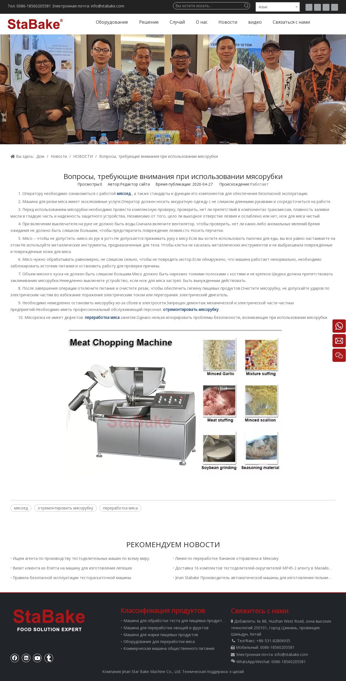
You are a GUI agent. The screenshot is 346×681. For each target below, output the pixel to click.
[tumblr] (309, 7)
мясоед (21, 508)
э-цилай (236, 671)
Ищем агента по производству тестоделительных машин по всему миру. (81, 558)
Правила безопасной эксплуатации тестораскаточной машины (72, 577)
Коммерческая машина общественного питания (168, 648)
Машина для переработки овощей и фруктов (166, 627)
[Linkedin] (334, 7)
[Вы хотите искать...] (208, 5)
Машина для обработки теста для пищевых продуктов (175, 620)
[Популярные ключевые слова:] (246, 5)
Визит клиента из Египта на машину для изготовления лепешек (72, 568)
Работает (259, 184)
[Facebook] (317, 7)
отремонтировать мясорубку (65, 508)
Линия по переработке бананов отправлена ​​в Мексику (227, 558)
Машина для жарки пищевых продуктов (160, 634)
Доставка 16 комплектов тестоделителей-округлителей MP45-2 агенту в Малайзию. (254, 568)
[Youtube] (326, 7)
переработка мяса (120, 508)
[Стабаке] (49, 620)
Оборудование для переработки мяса (159, 641)
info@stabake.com (291, 654)
